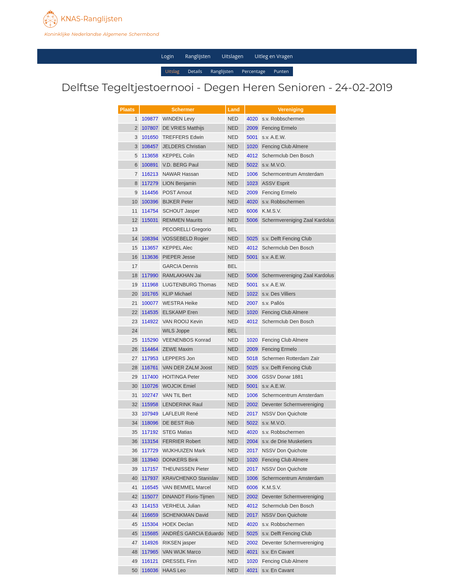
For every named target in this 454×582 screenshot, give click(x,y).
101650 (150, 143)
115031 (150, 226)
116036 (150, 577)
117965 (150, 558)
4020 (252, 125)
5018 (252, 365)
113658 (150, 162)
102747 (150, 401)
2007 (252, 309)
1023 (252, 190)
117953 (150, 365)
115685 (150, 540)
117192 (150, 438)
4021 (252, 558)
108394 (150, 245)
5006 (252, 226)
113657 (150, 254)
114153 (150, 512)
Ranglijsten (197, 56)
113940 (150, 466)
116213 (150, 180)
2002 (252, 411)
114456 (150, 199)
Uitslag (172, 71)
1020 (252, 153)
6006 (252, 217)
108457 (150, 153)
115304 (150, 530)
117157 (150, 475)
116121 (150, 567)
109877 (150, 125)
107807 (150, 134)
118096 (150, 429)
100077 (150, 309)
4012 (252, 162)
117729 (150, 457)
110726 (150, 392)
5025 (252, 245)
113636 (150, 263)
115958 (150, 411)
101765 (150, 300)
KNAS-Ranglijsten (91, 19)
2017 (252, 420)
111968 (150, 291)
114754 (150, 217)
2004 (252, 448)
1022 (252, 300)
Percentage (253, 71)
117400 (150, 383)
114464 (150, 355)
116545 (150, 494)
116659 (150, 521)
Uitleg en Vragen (274, 56)
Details (195, 71)
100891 (150, 171)
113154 (150, 448)
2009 (252, 134)
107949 (150, 420)
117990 (150, 282)
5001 (252, 143)
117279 (150, 190)
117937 (150, 484)
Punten (281, 71)
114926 (150, 549)
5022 (252, 171)
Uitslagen (232, 56)
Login (167, 56)
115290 (150, 346)
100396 (150, 208)
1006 (252, 180)
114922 (150, 328)
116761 (150, 374)
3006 (252, 383)
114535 (150, 319)
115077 (150, 503)
